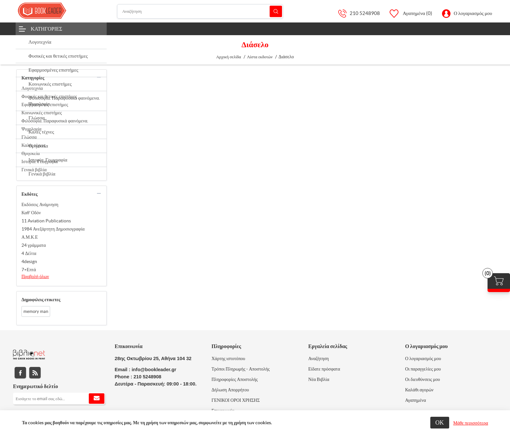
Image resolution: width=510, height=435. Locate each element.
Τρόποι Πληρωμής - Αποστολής (240, 369)
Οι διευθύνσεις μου (422, 379)
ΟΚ (440, 422)
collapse (98, 77)
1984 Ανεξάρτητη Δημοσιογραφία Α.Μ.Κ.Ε (53, 233)
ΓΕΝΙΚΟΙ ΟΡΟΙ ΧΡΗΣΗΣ (235, 400)
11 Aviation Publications (46, 220)
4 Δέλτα (28, 253)
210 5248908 (365, 13)
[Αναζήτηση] (200, 11)
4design (29, 261)
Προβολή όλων (35, 276)
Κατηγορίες (46, 29)
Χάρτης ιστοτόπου (228, 358)
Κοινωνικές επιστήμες (41, 112)
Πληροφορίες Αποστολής (234, 379)
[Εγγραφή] (59, 398)
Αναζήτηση (276, 11)
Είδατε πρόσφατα (324, 369)
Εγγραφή (96, 398)
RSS (35, 372)
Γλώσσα (29, 137)
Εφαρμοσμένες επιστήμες (44, 104)
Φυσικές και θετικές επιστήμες (49, 96)
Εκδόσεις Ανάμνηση (39, 204)
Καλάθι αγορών (419, 389)
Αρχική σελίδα (228, 56)
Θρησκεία (30, 153)
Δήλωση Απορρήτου (230, 389)
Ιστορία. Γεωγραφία (39, 161)
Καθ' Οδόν (31, 212)
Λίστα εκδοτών (260, 56)
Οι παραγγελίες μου (423, 369)
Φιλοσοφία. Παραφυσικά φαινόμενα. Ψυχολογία (54, 125)
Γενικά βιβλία (34, 169)
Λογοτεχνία (32, 88)
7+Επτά (28, 269)
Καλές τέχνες (33, 145)
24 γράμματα (33, 245)
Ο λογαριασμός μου (473, 13)
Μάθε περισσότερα (470, 423)
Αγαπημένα (415, 400)
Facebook (20, 372)
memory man (35, 311)
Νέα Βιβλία (318, 379)
